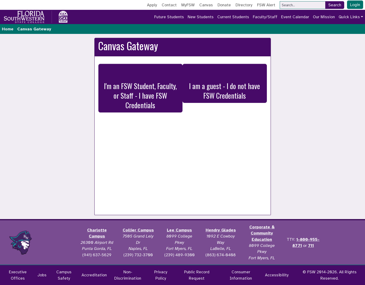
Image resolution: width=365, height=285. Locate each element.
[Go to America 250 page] (63, 16)
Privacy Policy (160, 275)
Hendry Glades (221, 230)
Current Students (233, 16)
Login (355, 4)
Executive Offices (18, 275)
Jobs (42, 275)
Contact (169, 4)
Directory (244, 4)
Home (8, 29)
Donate (224, 4)
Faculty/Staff (265, 16)
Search (334, 4)
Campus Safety (64, 275)
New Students (201, 16)
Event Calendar (295, 16)
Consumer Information (241, 275)
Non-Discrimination (127, 275)
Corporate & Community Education (262, 233)
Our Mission (324, 16)
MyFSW (188, 4)
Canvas (206, 4)
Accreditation (94, 275)
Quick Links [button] (349, 16)
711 (311, 245)
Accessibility (277, 275)
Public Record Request (196, 275)
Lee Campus (179, 230)
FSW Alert (266, 4)
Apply (152, 4)
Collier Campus (138, 230)
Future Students (169, 16)
